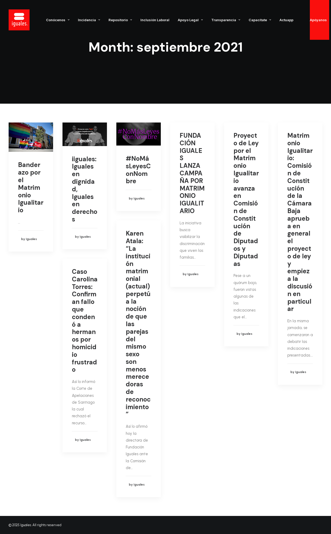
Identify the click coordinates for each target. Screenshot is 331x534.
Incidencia (89, 20)
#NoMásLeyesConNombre (138, 169)
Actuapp (286, 20)
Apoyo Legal (190, 20)
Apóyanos (318, 20)
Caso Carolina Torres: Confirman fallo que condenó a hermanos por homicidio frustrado (85, 321)
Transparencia (225, 20)
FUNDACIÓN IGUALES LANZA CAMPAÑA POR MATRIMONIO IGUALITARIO (192, 173)
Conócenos (58, 20)
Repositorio (120, 20)
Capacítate (260, 20)
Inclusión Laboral (154, 20)
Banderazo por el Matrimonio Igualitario (30, 187)
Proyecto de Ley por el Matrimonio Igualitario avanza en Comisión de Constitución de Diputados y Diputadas (246, 199)
